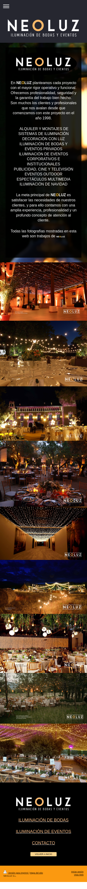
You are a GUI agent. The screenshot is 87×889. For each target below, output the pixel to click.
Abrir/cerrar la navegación (43, 6)
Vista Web (79, 875)
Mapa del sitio (36, 873)
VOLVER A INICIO (43, 854)
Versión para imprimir (16, 873)
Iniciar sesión (77, 872)
